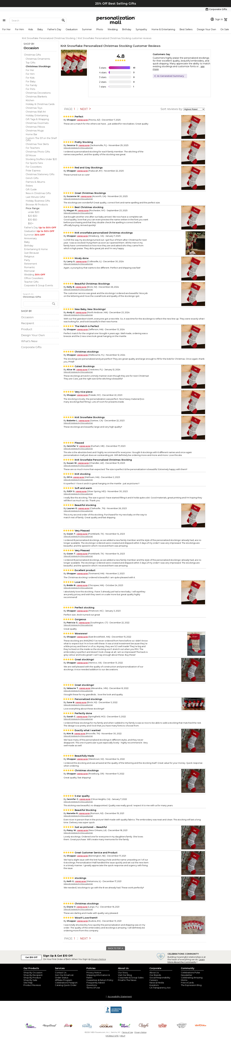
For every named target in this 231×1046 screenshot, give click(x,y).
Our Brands (155, 975)
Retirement (30, 263)
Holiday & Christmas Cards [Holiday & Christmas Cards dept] (40, 104)
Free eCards (187, 982)
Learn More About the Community (186, 960)
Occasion (31, 48)
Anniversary (30, 238)
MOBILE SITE (112, 1036)
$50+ (31, 223)
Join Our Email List (64, 975)
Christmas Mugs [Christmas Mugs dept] (35, 130)
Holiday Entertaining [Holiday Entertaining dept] (37, 115)
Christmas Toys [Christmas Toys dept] (34, 108)
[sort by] (194, 109)
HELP (122, 1036)
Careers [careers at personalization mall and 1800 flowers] (153, 980)
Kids (30, 29)
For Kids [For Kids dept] (30, 77)
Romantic (29, 267)
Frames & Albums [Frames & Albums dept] (35, 181)
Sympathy (141, 29)
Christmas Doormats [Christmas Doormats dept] (37, 123)
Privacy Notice (98, 959)
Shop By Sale (30, 980)
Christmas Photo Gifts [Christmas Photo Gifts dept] (38, 151)
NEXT (85, 109)
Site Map (28, 982)
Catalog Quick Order (66, 985)
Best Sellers (186, 29)
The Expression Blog (191, 985)
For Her (6, 29)
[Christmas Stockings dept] (38, 66)
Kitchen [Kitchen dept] (30, 100)
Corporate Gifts (31, 347)
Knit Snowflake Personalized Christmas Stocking (96, 46)
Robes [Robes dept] (29, 185)
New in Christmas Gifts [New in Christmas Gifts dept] (38, 193)
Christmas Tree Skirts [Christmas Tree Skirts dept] (37, 144)
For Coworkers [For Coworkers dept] (34, 166)
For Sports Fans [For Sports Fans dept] (34, 163)
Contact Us (60, 972)
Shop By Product (32, 977)
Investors (154, 985)
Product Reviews (32, 985)
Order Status (61, 977)
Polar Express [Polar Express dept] (33, 170)
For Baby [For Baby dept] (31, 81)
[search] (40, 303)
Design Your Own (206, 29)
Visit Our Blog (125, 975)
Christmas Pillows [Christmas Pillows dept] (35, 126)
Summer (87, 29)
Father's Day (54, 29)
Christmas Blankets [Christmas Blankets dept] (36, 96)
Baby (40, 29)
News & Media (156, 982)
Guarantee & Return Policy (99, 980)
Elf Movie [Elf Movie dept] (31, 155)
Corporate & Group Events (38, 285)
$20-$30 (32, 215)
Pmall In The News (127, 980)
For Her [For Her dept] (30, 70)
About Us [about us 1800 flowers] (154, 972)
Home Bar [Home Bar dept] (31, 134)
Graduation (72, 29)
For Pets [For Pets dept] (30, 89)
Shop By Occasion (32, 972)
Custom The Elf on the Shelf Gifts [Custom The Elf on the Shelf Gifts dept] (41, 139)
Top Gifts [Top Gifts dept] (30, 62)
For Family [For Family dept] (31, 85)
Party (27, 260)
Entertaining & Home (36, 249)
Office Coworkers (33, 278)
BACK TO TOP (115, 948)
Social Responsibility (159, 977)
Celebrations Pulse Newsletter (190, 973)
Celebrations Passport (66, 982)
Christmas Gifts (32, 54)
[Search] (38, 20)
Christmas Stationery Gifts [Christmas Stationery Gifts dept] (40, 174)
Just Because (31, 252)
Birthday (126, 29)
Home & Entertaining (163, 29)
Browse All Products (37, 204)
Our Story (123, 972)
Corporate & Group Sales (130, 977)
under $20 (33, 212)
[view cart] (226, 19)
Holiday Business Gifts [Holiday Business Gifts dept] (38, 200)
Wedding (113, 29)
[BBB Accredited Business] (113, 1013)
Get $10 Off (31, 957)
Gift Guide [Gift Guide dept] (31, 189)
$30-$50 (32, 219)
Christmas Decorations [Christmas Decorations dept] (38, 92)
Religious (29, 256)
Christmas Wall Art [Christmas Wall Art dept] (36, 111)
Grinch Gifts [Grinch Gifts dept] (32, 178)
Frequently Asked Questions (95, 983)
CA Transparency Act (160, 987)
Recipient (27, 323)
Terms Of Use (93, 987)
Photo (99, 29)
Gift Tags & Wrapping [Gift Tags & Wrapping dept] (37, 119)
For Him (19, 29)
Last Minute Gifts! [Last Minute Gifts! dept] (35, 197)
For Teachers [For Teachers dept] (33, 148)
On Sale (224, 29)
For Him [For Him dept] (30, 74)
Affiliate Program (63, 980)
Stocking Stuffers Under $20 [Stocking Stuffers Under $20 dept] (41, 159)
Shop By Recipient (33, 975)
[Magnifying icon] (63, 20)
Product (26, 329)
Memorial (29, 271)
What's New (29, 341)
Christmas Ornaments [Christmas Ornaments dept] (38, 58)
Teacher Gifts (31, 281)
